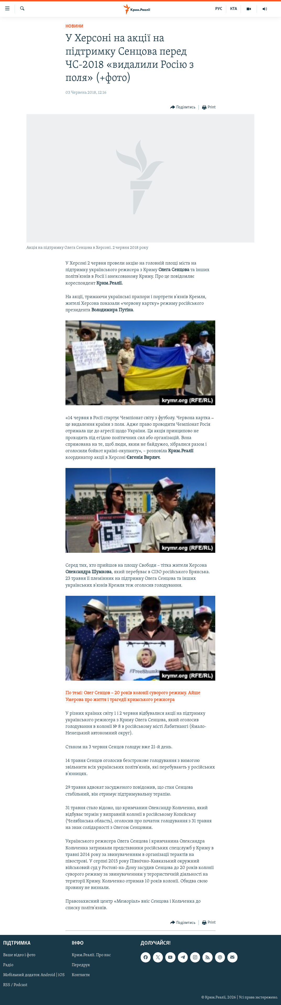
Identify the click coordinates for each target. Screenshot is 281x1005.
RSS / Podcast (15, 985)
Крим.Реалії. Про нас (91, 955)
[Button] (183, 107)
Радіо (8, 965)
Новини (74, 26)
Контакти (81, 975)
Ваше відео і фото (19, 955)
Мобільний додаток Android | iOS (34, 975)
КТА (233, 9)
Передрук (81, 965)
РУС (218, 9)
